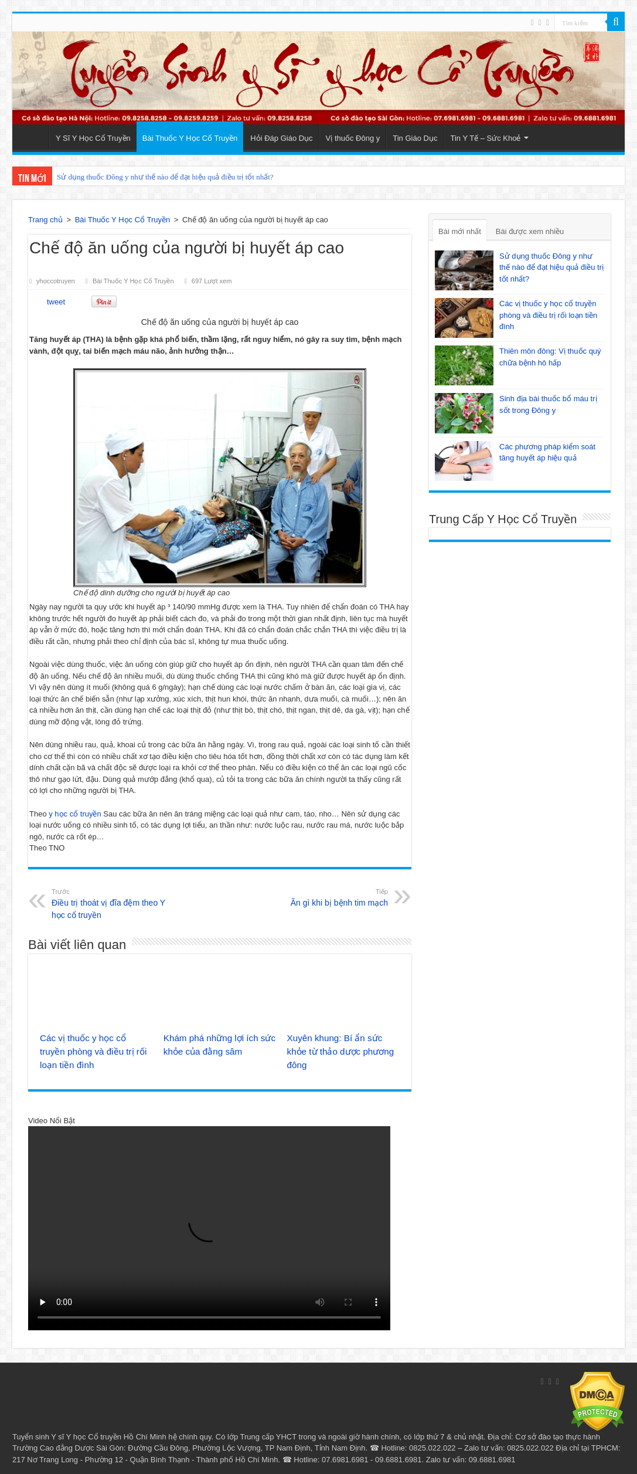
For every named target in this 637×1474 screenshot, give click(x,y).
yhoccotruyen (55, 280)
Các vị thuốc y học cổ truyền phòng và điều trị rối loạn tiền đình (93, 1051)
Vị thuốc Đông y (353, 138)
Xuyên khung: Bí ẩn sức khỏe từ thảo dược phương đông (340, 1051)
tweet (56, 301)
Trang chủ (45, 219)
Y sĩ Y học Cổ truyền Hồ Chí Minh (108, 1436)
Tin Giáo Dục (415, 138)
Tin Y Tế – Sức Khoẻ (485, 138)
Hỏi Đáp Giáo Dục (281, 138)
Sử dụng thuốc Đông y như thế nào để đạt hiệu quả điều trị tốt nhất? (165, 176)
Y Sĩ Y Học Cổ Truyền (93, 138)
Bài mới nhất (459, 231)
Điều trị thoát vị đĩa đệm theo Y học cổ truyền (112, 903)
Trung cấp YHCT (268, 1436)
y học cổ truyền (75, 813)
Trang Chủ (33, 136)
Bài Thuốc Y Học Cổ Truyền (190, 138)
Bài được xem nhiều (530, 231)
